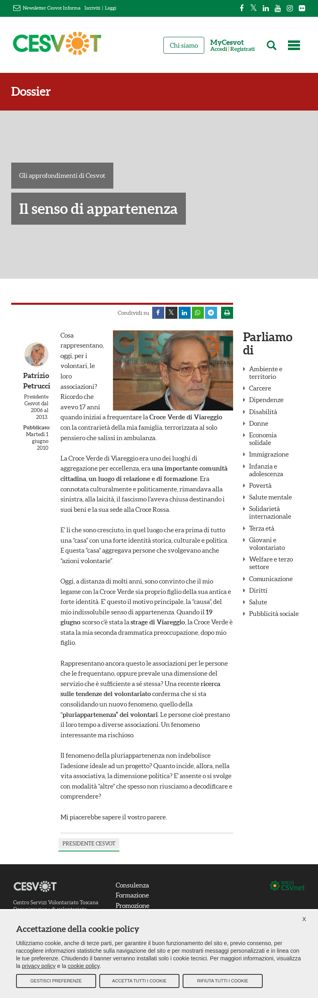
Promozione (132, 905)
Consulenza (132, 885)
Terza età (261, 528)
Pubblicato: (35, 428)
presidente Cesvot (88, 844)
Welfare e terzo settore (271, 562)
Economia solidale (263, 438)
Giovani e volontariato (267, 543)
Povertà (260, 485)
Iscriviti (92, 7)
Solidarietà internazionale (270, 512)
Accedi (218, 49)
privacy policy (39, 966)
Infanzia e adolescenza (266, 470)
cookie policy (83, 966)
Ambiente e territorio (265, 372)
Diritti (258, 590)
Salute (258, 602)
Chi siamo (184, 45)
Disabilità (263, 411)
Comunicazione (271, 578)
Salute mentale (270, 497)
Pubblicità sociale (274, 613)
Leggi (110, 7)
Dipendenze (266, 399)
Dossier (31, 91)
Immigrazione (269, 454)
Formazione (132, 895)
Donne (258, 423)
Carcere (260, 388)
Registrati (242, 49)
